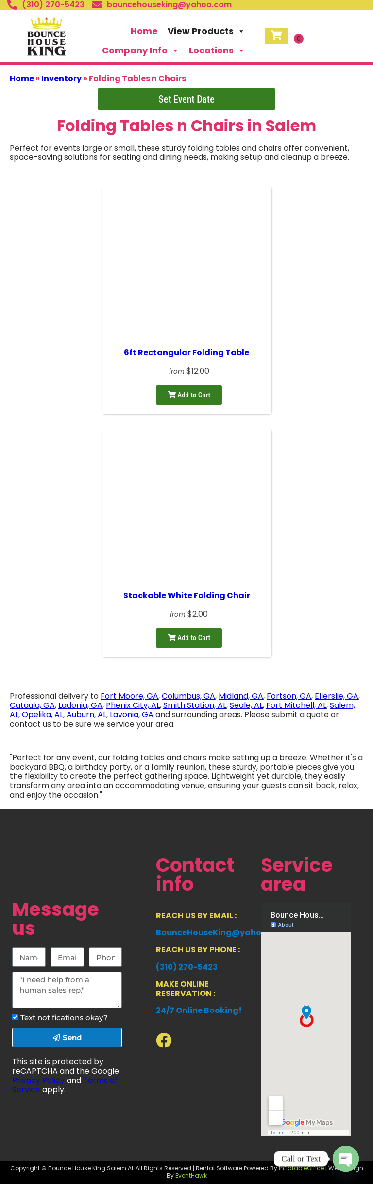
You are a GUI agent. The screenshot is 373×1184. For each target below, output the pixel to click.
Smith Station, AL (194, 705)
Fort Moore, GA (129, 696)
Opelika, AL (42, 714)
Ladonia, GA (80, 705)
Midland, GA (241, 696)
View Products (206, 31)
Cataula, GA (32, 705)
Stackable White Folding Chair (186, 595)
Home (144, 31)
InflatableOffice (301, 1168)
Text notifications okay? (64, 1017)
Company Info (140, 50)
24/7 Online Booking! (199, 1010)
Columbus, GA (188, 696)
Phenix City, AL (133, 705)
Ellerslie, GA (336, 696)
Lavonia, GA (131, 714)
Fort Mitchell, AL (296, 705)
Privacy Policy (38, 1080)
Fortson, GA (289, 696)
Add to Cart (189, 395)
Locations (217, 50)
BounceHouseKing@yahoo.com (221, 932)
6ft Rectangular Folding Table (186, 352)
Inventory (61, 78)
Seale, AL (246, 705)
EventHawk (191, 1175)
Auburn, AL (86, 714)
